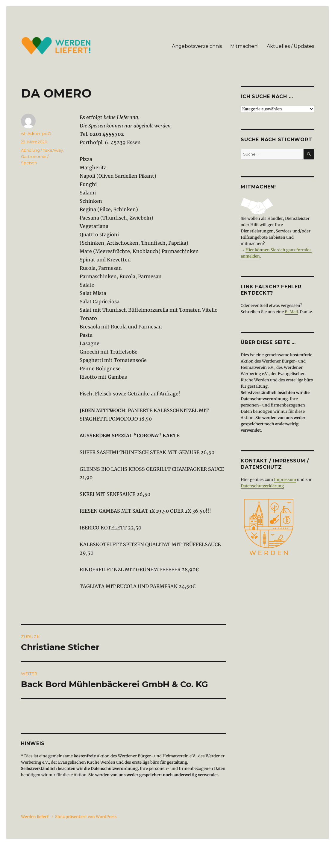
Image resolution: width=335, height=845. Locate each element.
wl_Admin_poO (36, 133)
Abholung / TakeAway (42, 150)
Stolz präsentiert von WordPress (86, 816)
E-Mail (291, 311)
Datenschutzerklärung (262, 485)
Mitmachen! (244, 46)
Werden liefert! (35, 816)
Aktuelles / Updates (290, 46)
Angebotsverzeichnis (197, 46)
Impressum (285, 479)
